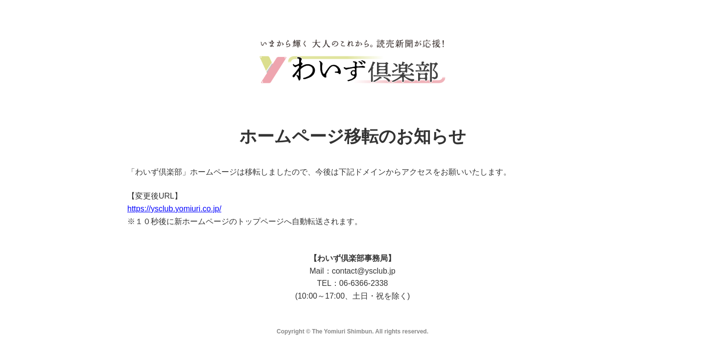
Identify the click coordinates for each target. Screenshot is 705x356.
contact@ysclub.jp (364, 271)
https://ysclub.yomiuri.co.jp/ (174, 208)
